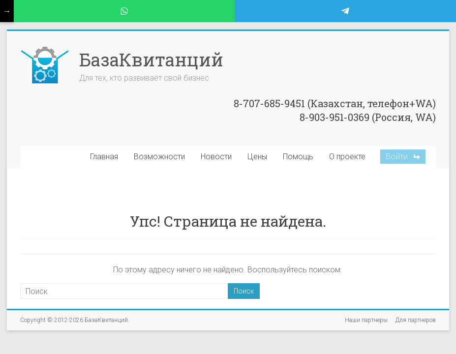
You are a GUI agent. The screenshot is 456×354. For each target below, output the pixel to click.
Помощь (298, 156)
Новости (216, 156)
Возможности (159, 156)
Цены (257, 156)
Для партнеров (415, 320)
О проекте (347, 156)
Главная (104, 156)
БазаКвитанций (151, 59)
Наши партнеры (366, 320)
